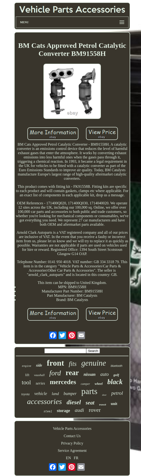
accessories (44, 401)
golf (116, 375)
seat (90, 403)
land (55, 393)
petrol (117, 393)
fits (73, 363)
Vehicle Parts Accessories (72, 429)
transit (102, 404)
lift (27, 375)
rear (72, 372)
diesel (74, 402)
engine (26, 366)
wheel (99, 384)
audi (79, 410)
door (104, 395)
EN (68, 458)
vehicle (40, 393)
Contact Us (72, 436)
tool (26, 382)
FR (76, 458)
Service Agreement (72, 451)
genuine (93, 363)
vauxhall (39, 375)
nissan (90, 374)
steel (48, 411)
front (55, 363)
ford (55, 373)
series (40, 383)
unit (114, 404)
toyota (25, 394)
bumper (70, 393)
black (115, 382)
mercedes (63, 382)
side (39, 365)
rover (95, 410)
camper (85, 384)
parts (89, 391)
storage (63, 410)
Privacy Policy (72, 443)
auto (104, 374)
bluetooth (116, 366)
